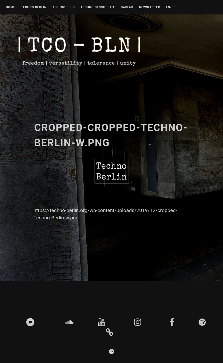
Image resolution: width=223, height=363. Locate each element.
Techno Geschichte (98, 7)
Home (10, 7)
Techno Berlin (34, 7)
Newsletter (149, 7)
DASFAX (127, 7)
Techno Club (63, 7)
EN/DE (171, 7)
